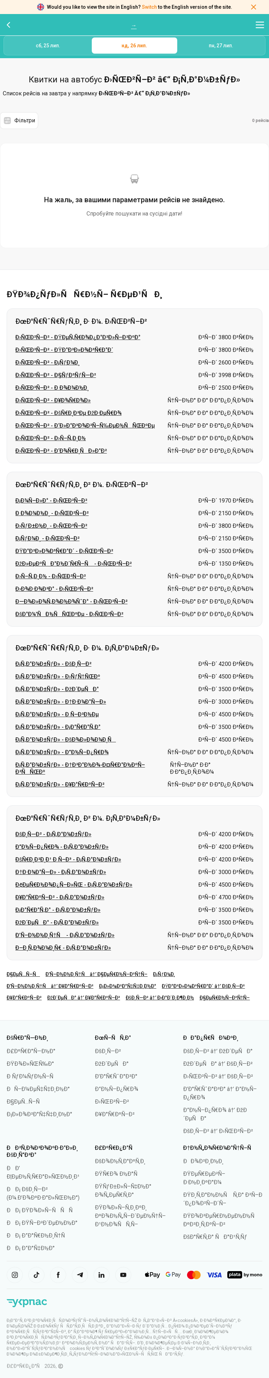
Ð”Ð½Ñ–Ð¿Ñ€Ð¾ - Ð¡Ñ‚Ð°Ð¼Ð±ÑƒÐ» (62, 847)
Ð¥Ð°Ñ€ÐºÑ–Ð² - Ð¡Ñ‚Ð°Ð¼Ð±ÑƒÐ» (59, 897)
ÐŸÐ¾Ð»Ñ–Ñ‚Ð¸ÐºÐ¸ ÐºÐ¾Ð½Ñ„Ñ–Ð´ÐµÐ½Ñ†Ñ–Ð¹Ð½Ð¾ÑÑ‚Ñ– (130, 1216)
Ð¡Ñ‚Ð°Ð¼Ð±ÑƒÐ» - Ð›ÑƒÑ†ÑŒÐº (57, 676)
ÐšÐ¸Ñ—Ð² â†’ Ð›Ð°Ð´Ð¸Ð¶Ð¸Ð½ (160, 998)
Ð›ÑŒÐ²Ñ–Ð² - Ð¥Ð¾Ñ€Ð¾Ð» (53, 400)
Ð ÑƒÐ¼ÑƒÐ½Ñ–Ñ (32, 1076)
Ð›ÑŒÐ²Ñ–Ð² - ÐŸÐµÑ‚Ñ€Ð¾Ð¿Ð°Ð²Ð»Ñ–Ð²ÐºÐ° (77, 337)
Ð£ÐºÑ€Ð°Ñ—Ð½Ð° (31, 1051)
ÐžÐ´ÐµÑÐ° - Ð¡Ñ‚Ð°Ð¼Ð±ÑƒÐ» (57, 922)
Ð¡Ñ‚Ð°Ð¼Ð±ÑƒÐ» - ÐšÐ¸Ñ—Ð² (53, 664)
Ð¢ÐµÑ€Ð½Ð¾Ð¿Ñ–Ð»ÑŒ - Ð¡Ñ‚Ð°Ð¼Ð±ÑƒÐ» (73, 884)
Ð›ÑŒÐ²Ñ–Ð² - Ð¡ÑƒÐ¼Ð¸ (47, 362)
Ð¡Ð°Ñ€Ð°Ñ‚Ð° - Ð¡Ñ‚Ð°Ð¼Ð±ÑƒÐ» (58, 910)
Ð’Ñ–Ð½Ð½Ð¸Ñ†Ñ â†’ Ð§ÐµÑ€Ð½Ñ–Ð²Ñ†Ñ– (96, 974)
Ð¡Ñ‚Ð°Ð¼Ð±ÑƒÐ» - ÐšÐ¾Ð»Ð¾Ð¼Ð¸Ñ (65, 739)
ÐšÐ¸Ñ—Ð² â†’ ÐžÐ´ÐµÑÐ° (218, 1051)
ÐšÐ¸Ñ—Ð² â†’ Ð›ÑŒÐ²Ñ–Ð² (218, 1131)
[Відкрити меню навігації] (259, 24)
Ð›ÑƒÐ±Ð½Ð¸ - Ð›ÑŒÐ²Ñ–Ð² (51, 526)
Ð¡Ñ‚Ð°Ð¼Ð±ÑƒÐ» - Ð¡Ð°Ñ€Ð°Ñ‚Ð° (58, 727)
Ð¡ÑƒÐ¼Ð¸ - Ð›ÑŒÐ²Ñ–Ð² (47, 538)
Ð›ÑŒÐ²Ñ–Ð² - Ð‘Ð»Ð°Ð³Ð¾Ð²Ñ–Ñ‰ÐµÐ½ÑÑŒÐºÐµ (85, 425)
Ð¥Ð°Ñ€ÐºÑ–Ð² (24, 998)
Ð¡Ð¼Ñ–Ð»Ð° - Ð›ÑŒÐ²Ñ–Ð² (51, 500)
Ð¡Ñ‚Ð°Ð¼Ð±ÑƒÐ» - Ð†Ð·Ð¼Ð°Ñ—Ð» (60, 701)
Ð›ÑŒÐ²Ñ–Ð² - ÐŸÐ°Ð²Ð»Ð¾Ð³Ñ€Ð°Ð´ (64, 350)
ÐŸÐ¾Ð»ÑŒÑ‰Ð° (30, 1063)
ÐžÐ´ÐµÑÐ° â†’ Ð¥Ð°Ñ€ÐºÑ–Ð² (83, 998)
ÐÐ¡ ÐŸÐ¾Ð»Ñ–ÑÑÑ (42, 1210)
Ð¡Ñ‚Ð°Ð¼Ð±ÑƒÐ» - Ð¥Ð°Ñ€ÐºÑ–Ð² (59, 784)
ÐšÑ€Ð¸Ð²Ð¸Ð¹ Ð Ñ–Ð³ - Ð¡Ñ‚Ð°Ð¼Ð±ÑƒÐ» (68, 859)
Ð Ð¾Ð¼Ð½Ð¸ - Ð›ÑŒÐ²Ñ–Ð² (52, 513)
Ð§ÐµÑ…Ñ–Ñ (23, 974)
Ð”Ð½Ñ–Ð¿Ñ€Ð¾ (116, 1089)
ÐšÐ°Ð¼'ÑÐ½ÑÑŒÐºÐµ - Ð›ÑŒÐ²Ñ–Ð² (69, 614)
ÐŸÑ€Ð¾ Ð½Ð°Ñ (118, 1174)
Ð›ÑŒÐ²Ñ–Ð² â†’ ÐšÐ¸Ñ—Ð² (218, 1076)
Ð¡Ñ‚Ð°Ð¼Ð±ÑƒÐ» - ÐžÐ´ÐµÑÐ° (57, 689)
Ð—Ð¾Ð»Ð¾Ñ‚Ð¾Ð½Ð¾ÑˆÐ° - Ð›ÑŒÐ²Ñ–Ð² (71, 601)
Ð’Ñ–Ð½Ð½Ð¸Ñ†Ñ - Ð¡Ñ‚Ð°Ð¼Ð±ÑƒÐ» (65, 935)
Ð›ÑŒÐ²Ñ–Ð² (112, 1101)
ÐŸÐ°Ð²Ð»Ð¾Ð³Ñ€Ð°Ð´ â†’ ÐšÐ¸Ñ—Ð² (203, 986)
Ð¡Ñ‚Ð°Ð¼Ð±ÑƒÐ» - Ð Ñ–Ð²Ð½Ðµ (57, 714)
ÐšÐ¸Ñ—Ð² (108, 1051)
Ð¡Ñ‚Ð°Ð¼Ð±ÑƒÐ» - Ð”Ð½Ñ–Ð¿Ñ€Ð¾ (62, 752)
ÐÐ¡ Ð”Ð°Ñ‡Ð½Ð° (31, 1248)
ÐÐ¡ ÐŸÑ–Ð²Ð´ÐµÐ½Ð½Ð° (42, 1223)
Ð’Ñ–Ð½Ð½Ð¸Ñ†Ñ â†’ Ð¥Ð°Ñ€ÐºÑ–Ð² (50, 986)
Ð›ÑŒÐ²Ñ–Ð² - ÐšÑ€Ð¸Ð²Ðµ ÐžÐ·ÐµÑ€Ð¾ (68, 413)
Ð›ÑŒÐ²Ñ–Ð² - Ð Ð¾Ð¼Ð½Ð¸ (52, 387)
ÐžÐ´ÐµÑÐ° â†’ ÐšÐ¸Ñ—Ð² (218, 1063)
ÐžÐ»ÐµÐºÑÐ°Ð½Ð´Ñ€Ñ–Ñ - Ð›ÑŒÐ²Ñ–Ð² (73, 563)
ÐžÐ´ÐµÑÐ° (112, 1063)
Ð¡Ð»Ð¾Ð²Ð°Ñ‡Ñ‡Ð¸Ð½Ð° (128, 986)
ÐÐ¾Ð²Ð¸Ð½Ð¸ (203, 1161)
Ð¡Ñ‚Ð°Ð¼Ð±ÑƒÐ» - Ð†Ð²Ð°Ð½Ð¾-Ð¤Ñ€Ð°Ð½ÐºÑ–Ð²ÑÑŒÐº (80, 768)
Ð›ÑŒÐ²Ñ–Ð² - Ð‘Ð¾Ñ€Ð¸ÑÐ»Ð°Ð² (61, 451)
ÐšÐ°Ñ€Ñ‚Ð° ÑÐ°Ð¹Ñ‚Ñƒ (215, 1237)
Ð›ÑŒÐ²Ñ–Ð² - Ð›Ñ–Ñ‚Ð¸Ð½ (50, 438)
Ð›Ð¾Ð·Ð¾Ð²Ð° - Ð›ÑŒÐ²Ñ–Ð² (54, 589)
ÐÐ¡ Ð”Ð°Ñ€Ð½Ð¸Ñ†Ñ (38, 1235)
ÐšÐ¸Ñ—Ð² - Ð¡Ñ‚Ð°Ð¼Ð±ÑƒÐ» (53, 834)
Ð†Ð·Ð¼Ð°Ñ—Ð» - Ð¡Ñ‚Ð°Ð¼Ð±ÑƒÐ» (60, 872)
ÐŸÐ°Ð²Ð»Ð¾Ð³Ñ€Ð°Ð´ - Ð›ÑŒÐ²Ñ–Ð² (64, 551)
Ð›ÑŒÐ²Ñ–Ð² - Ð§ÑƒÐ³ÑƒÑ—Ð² (55, 375)
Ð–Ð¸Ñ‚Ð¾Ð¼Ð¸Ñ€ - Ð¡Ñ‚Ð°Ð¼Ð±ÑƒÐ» (63, 947)
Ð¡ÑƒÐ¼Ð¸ (164, 974)
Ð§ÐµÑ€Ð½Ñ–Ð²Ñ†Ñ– (225, 998)
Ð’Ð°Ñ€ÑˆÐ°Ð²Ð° (116, 1076)
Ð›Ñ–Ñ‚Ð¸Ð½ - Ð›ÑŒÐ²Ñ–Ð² (50, 576)
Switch (149, 7)
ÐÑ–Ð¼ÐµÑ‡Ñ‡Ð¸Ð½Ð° (38, 1089)
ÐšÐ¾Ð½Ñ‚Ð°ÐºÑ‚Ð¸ (120, 1161)
